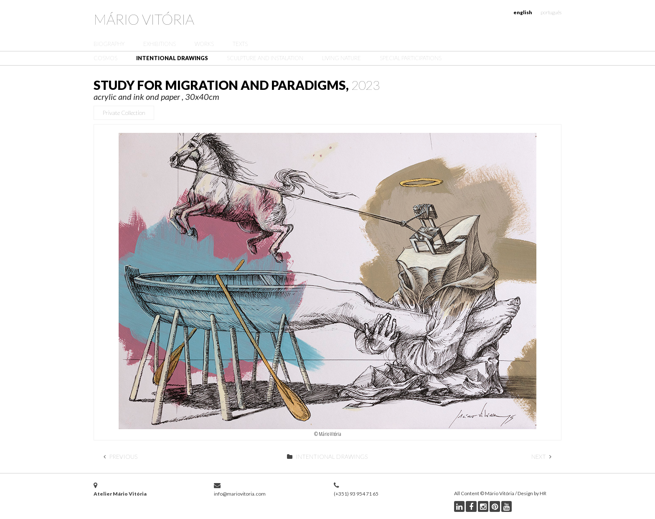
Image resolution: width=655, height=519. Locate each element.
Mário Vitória (144, 19)
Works (204, 44)
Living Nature (341, 58)
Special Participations (411, 58)
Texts (240, 44)
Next (541, 456)
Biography (109, 44)
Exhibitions (159, 44)
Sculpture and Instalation (265, 58)
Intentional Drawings (172, 58)
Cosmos (105, 58)
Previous (120, 456)
